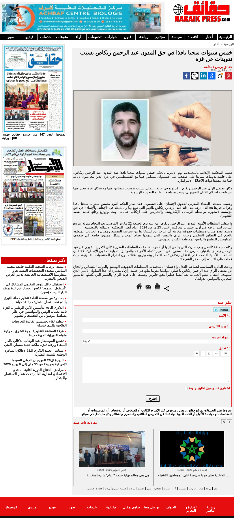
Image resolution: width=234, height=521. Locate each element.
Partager (166, 288)
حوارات (111, 37)
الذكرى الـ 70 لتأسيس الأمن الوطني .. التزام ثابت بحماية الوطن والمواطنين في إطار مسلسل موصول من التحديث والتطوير (34, 311)
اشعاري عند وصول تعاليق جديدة (209, 388)
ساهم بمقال (131, 511)
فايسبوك (11, 511)
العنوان (171, 511)
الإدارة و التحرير (152, 493)
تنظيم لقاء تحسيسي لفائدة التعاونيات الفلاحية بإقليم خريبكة (39, 323)
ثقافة (207, 489)
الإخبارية (111, 511)
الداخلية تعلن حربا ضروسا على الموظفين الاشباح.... (193, 476)
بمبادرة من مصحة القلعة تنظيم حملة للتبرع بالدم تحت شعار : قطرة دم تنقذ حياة (35, 300)
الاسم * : (224, 315)
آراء (78, 37)
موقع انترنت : (221, 337)
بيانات (78, 489)
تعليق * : (224, 348)
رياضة (143, 37)
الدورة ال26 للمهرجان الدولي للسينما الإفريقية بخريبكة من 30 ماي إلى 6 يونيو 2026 (35, 362)
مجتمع (160, 37)
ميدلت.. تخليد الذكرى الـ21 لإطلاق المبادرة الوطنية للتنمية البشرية (35, 352)
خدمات (45, 37)
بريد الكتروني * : (219, 326)
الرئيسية (225, 37)
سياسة (176, 37)
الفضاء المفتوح (95, 489)
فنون (127, 37)
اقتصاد (193, 37)
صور (10, 37)
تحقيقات (94, 37)
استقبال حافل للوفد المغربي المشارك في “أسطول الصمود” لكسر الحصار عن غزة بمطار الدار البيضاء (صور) (34, 288)
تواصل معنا (151, 511)
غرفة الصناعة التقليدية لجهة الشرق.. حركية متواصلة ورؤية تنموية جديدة (35, 333)
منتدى (32, 511)
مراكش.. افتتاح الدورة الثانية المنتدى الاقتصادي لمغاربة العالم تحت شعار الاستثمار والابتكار (35, 374)
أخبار (209, 37)
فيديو (29, 37)
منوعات (62, 37)
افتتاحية (149, 489)
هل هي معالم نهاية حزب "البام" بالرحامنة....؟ (118, 476)
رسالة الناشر (211, 511)
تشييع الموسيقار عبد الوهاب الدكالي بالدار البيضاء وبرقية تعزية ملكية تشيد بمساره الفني (35, 343)
